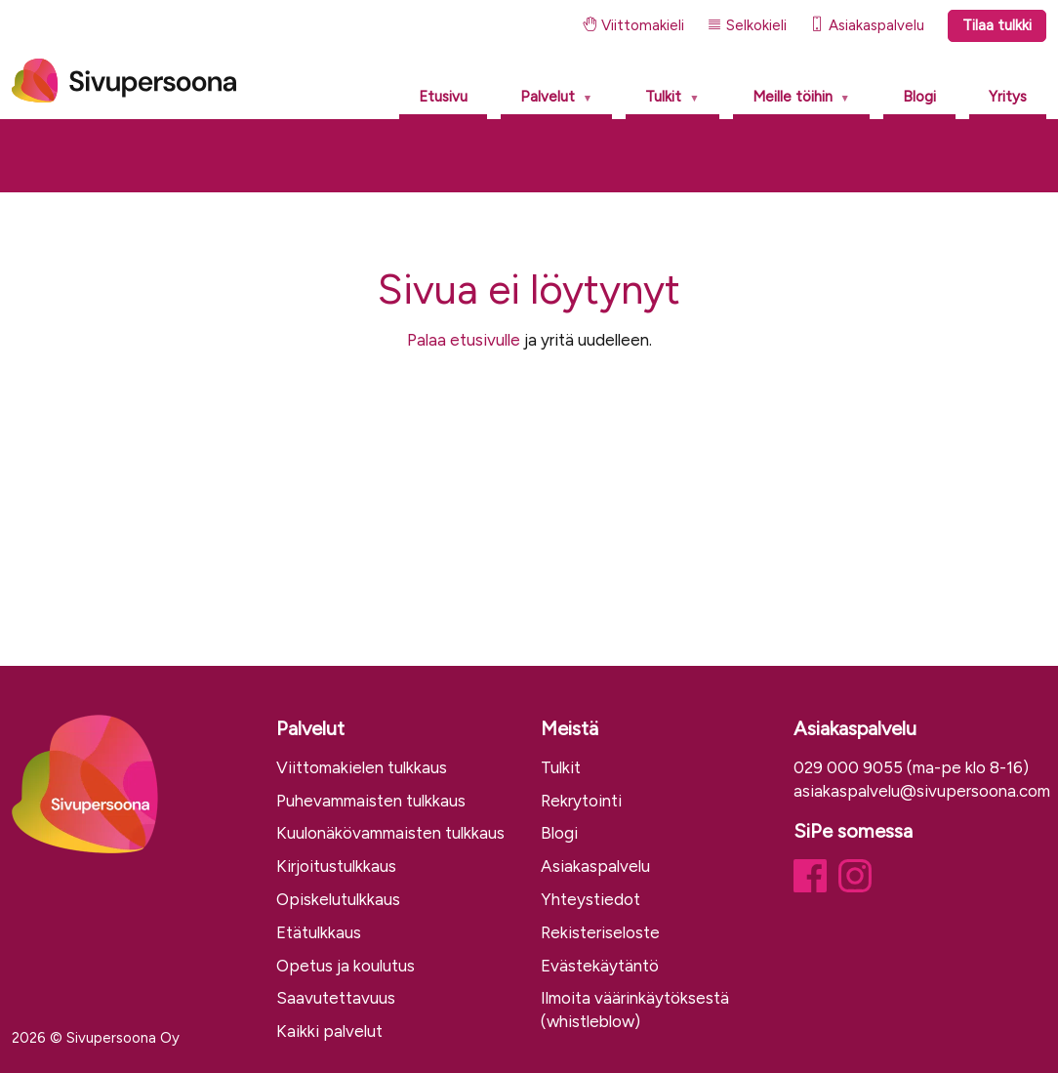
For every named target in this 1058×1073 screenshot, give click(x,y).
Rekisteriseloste (600, 932)
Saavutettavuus (335, 998)
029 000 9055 (848, 767)
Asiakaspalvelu (867, 25)
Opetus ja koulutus (345, 965)
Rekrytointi (581, 800)
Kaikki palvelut (329, 1031)
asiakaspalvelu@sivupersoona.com (922, 791)
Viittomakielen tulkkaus (361, 767)
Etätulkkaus (318, 932)
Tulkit (663, 96)
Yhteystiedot (590, 899)
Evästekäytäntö (600, 965)
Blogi (919, 96)
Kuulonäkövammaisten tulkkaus (390, 833)
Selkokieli (747, 25)
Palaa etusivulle (463, 340)
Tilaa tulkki (997, 25)
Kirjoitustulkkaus (336, 866)
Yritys (1008, 96)
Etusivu (443, 96)
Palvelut (547, 96)
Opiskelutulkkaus (338, 899)
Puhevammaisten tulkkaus (371, 800)
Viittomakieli (633, 25)
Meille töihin (793, 96)
